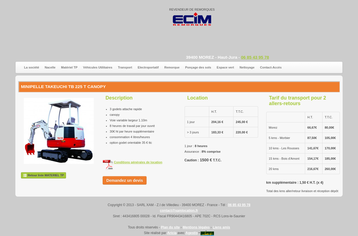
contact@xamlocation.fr (179, 211)
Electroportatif (148, 67)
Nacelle (50, 67)
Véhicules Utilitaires (97, 67)
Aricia (171, 233)
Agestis (191, 233)
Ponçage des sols (198, 67)
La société (31, 67)
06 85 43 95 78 (255, 57)
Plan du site (170, 227)
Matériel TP (69, 67)
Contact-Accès (271, 67)
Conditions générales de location (138, 162)
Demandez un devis (124, 180)
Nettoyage (247, 67)
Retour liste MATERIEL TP (43, 175)
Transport (125, 67)
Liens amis (221, 227)
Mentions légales (196, 227)
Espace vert (225, 67)
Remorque (172, 67)
